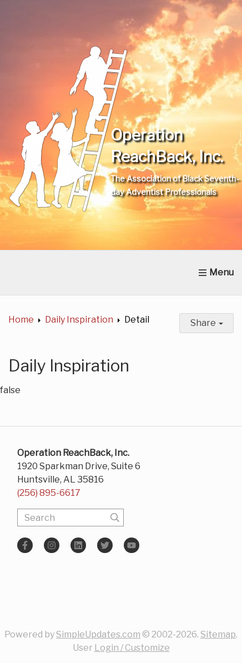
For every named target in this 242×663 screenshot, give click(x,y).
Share (206, 323)
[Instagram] (51, 545)
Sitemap (218, 634)
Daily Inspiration (79, 319)
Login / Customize (132, 647)
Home (21, 319)
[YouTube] (131, 545)
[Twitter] (105, 545)
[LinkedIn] (78, 545)
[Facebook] (25, 545)
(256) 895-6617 (48, 493)
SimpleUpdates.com (98, 634)
